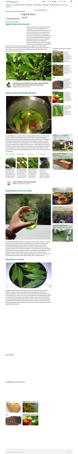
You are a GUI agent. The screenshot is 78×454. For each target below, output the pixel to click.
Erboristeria (29, 4)
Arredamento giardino (20, 4)
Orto (66, 4)
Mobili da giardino (37, 4)
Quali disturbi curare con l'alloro (18, 191)
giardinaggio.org (42, 10)
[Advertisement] (19, 9)
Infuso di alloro (15, 22)
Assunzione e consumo (14, 259)
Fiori (12, 4)
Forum (44, 1)
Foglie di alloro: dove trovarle (17, 24)
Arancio (25, 402)
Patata (7, 402)
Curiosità (8, 6)
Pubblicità (69, 452)
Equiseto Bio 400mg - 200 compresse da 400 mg (24, 182)
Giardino (8, 4)
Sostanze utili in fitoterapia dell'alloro (20, 93)
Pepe (7, 414)
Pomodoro (25, 414)
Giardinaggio (46, 4)
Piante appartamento (55, 4)
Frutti (62, 4)
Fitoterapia (15, 11)
